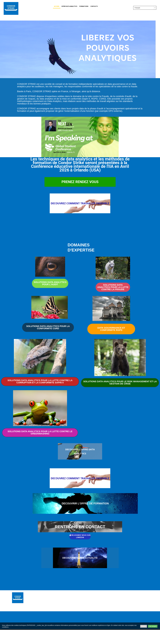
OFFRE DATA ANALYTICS (69, 6)
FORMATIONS (83, 6)
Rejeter (143, 626)
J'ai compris (152, 626)
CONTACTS (94, 6)
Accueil (56, 6)
